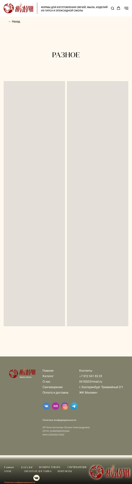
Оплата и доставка (55, 393)
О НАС (8, 471)
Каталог (48, 376)
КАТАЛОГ (27, 467)
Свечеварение (53, 387)
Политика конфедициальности (59, 420)
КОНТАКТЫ (65, 471)
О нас (46, 382)
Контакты (85, 371)
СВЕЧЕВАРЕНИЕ (77, 467)
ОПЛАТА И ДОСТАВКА (38, 471)
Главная (48, 371)
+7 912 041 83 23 (90, 376)
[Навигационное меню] (126, 8)
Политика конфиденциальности (19, 482)
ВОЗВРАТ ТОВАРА (49, 467)
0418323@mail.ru (90, 382)
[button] (112, 8)
